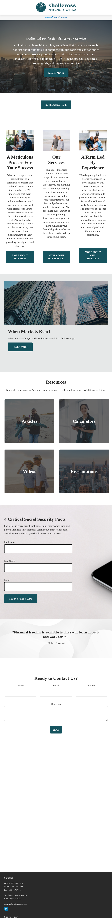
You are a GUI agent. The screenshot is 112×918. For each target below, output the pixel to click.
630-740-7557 (18, 886)
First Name (10, 542)
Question (56, 704)
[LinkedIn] (6, 909)
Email (7, 579)
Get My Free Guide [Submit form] (20, 598)
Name (21, 685)
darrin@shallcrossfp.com (15, 903)
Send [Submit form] (56, 729)
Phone (91, 685)
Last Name (9, 561)
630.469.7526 (17, 883)
